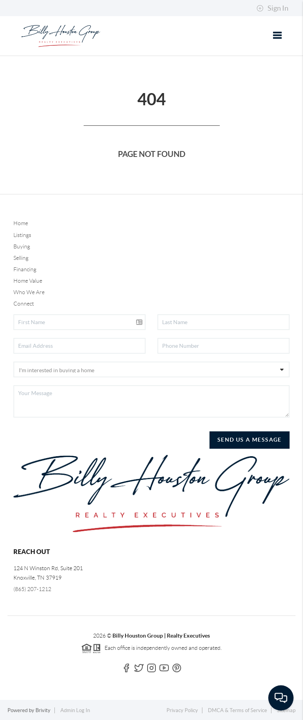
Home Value (27, 281)
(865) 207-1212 (32, 589)
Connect (23, 303)
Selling (20, 258)
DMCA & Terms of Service (237, 710)
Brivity (43, 710)
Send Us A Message (249, 439)
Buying (21, 246)
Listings (22, 235)
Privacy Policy (182, 710)
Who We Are (29, 292)
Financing (24, 269)
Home (20, 223)
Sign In (272, 8)
